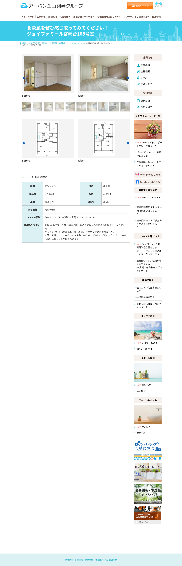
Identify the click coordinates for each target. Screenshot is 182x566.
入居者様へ (65, 16)
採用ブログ (146, 106)
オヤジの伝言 (148, 316)
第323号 (143, 426)
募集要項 (145, 100)
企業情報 (41, 16)
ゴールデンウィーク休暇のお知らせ (149, 153)
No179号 (143, 384)
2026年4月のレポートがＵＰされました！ (148, 163)
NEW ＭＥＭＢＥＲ (148, 199)
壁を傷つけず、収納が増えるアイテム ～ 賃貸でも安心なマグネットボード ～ (149, 265)
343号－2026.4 (144, 349)
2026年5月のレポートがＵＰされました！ (149, 144)
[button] (24, 78)
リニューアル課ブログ (147, 236)
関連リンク (146, 84)
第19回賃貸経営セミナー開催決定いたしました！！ (149, 210)
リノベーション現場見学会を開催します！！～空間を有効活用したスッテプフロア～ (149, 249)
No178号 (141, 391)
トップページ (27, 16)
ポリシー (145, 77)
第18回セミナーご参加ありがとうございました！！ (149, 224)
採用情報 (156, 16)
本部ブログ (148, 280)
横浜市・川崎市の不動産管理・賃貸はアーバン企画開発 (92, 559)
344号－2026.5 (146, 342)
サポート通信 (148, 358)
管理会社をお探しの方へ (109, 16)
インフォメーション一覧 (147, 116)
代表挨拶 (145, 65)
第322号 (140, 433)
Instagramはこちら (150, 174)
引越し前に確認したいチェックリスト (149, 305)
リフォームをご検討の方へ (136, 16)
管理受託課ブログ (148, 189)
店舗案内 (52, 16)
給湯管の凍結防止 (145, 297)
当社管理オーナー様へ (84, 16)
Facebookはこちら (150, 182)
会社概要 (145, 71)
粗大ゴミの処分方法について (149, 289)
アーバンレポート (148, 400)
